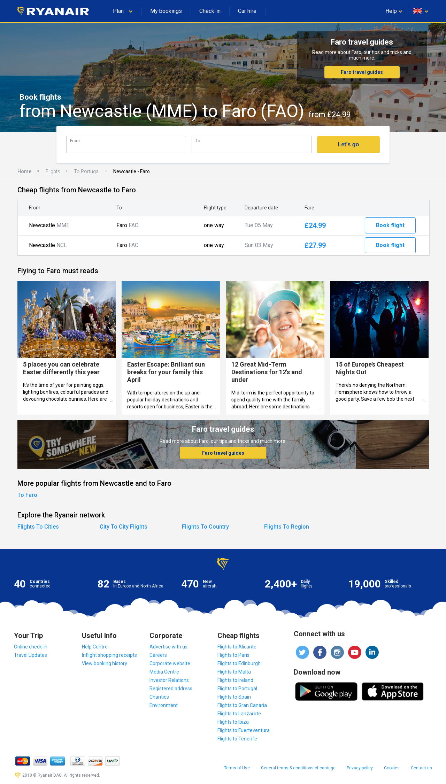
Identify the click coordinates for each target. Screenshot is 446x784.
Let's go (348, 144)
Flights (53, 171)
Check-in (210, 11)
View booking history (104, 663)
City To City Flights (123, 526)
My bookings (166, 11)
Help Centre (95, 647)
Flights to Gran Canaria (242, 705)
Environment (163, 705)
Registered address (170, 688)
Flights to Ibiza (233, 722)
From (75, 140)
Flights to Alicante (236, 647)
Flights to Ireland (235, 680)
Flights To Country (205, 526)
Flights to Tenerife (237, 738)
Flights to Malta (234, 672)
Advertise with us (168, 647)
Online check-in (30, 647)
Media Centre (164, 672)
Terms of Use (237, 768)
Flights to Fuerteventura (243, 730)
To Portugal (87, 171)
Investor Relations (169, 680)
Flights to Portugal (237, 688)
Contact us (421, 768)
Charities (159, 697)
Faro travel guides (362, 72)
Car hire (247, 11)
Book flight (390, 225)
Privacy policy (360, 768)
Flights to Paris (233, 655)
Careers (158, 655)
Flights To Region (286, 526)
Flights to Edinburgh (239, 663)
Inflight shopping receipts (109, 655)
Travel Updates (30, 655)
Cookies (392, 768)
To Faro (27, 495)
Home (24, 171)
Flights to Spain (234, 697)
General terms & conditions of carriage (298, 768)
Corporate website (169, 663)
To (197, 140)
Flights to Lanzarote (239, 713)
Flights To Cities (38, 526)
